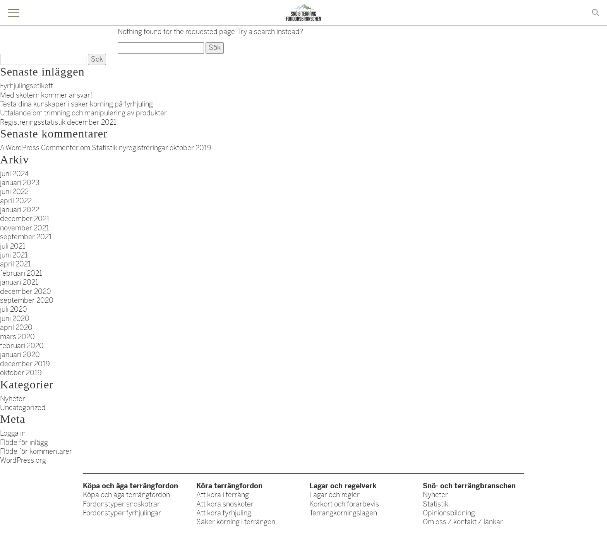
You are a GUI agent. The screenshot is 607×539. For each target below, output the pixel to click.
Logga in (13, 433)
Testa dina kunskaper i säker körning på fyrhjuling (76, 104)
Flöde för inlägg (24, 442)
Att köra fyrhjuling (223, 513)
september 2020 (26, 300)
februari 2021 (21, 273)
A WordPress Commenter (39, 148)
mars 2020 (17, 337)
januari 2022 (19, 210)
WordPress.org (23, 460)
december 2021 (25, 219)
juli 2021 (13, 246)
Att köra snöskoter (225, 504)
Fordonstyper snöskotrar (121, 504)
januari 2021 (19, 282)
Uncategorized (23, 407)
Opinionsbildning (449, 513)
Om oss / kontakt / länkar (463, 522)
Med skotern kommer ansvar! (46, 95)
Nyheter (12, 399)
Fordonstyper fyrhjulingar (122, 513)
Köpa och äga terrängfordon (126, 495)
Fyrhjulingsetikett (26, 86)
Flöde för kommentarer (36, 451)
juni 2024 (14, 174)
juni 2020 (14, 318)
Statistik (435, 504)
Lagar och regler (334, 495)
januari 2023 (19, 183)
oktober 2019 (21, 373)
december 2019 (25, 364)
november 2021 (24, 228)
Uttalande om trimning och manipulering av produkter (83, 113)
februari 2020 (22, 346)
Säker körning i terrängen (235, 522)
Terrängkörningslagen (343, 513)
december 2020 (25, 291)
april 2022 (16, 201)
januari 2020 (20, 354)
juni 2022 (14, 191)
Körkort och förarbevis (344, 504)
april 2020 (16, 327)
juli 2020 (13, 309)
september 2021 (26, 237)
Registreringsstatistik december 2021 (58, 122)
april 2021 (15, 264)
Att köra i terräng (222, 495)
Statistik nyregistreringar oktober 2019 (151, 148)
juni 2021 (14, 255)
